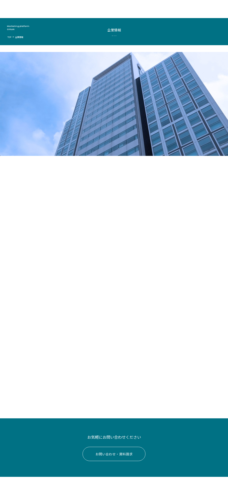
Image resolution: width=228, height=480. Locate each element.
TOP (9, 37)
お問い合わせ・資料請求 (114, 457)
